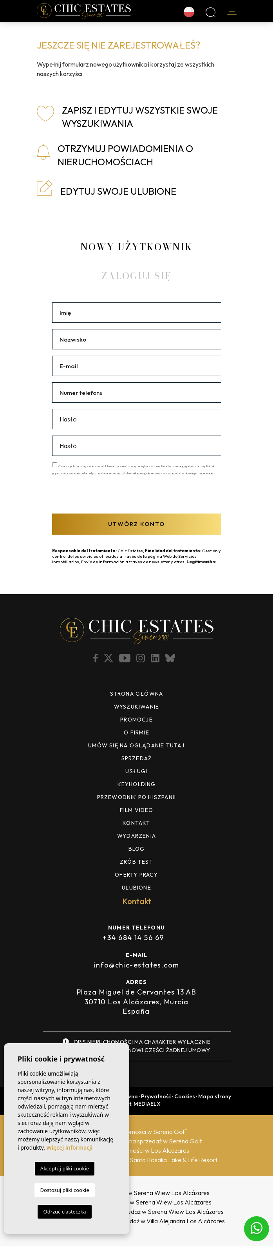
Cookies (184, 1096)
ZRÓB (136, 861)
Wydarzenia (136, 835)
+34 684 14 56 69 (133, 937)
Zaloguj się (136, 276)
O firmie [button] (136, 732)
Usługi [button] (136, 771)
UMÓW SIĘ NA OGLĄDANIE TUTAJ (136, 745)
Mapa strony (214, 1096)
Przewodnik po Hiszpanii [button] (136, 797)
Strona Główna (136, 693)
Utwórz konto (136, 524)
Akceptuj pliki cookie (64, 1168)
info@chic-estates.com (136, 964)
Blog (136, 848)
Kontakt (136, 822)
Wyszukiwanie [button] (136, 706)
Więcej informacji (70, 1147)
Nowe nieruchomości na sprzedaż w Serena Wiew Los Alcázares (137, 1211)
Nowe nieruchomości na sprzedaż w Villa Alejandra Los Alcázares (137, 1221)
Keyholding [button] (137, 784)
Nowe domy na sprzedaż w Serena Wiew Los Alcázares (136, 1202)
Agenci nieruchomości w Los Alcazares (136, 1150)
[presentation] (94, 494)
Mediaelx (147, 1103)
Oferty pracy (136, 874)
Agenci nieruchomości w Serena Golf (136, 1132)
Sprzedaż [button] (136, 758)
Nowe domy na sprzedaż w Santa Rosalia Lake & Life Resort (136, 1160)
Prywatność (156, 1096)
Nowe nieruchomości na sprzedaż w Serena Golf (136, 1141)
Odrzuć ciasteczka (64, 1211)
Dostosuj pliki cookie (64, 1190)
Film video (137, 810)
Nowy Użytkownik (136, 247)
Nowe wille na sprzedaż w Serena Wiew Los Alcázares (136, 1193)
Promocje (136, 719)
